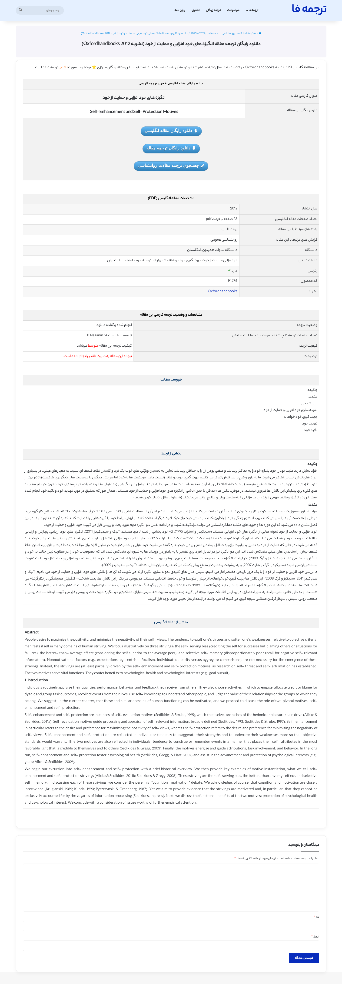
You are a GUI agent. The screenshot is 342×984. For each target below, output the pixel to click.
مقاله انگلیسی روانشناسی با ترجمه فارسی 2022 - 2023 (220, 33)
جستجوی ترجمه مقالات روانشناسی (171, 166)
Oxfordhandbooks (222, 292)
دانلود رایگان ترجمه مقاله (171, 148)
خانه (257, 33)
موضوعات (233, 10)
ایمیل (315, 937)
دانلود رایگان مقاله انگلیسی (171, 131)
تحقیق (195, 10)
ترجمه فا (253, 10)
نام (316, 917)
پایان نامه (179, 10)
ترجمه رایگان (213, 10)
